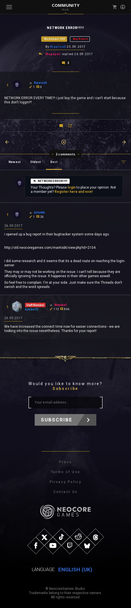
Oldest (35, 162)
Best (54, 162)
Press (65, 462)
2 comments (65, 154)
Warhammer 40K (54, 38)
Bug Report (80, 38)
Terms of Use (65, 472)
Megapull (53, 54)
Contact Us (65, 492)
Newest (15, 162)
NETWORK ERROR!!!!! (50, 181)
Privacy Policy (66, 482)
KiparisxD (58, 46)
